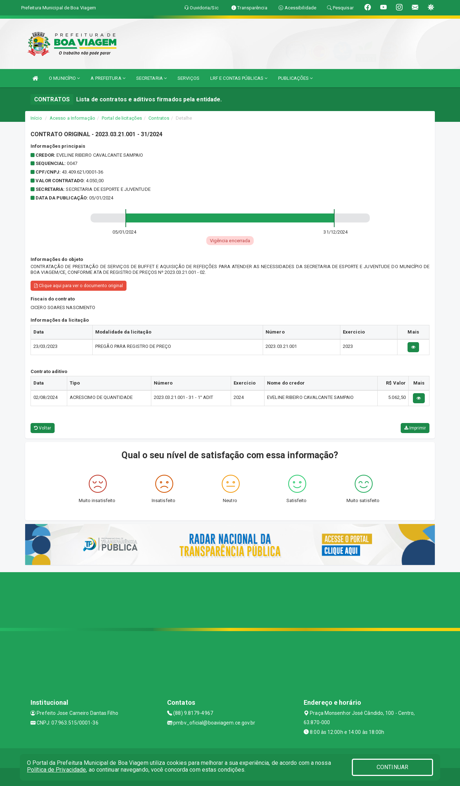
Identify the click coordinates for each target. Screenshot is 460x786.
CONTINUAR (392, 767)
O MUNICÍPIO (64, 78)
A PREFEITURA (108, 78)
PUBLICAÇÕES (295, 78)
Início (36, 118)
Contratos (158, 118)
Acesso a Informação (72, 118)
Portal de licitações (122, 118)
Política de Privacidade (56, 769)
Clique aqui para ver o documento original (78, 285)
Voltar (42, 428)
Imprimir (415, 428)
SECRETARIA (151, 78)
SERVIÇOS (188, 78)
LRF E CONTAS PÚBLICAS (238, 78)
